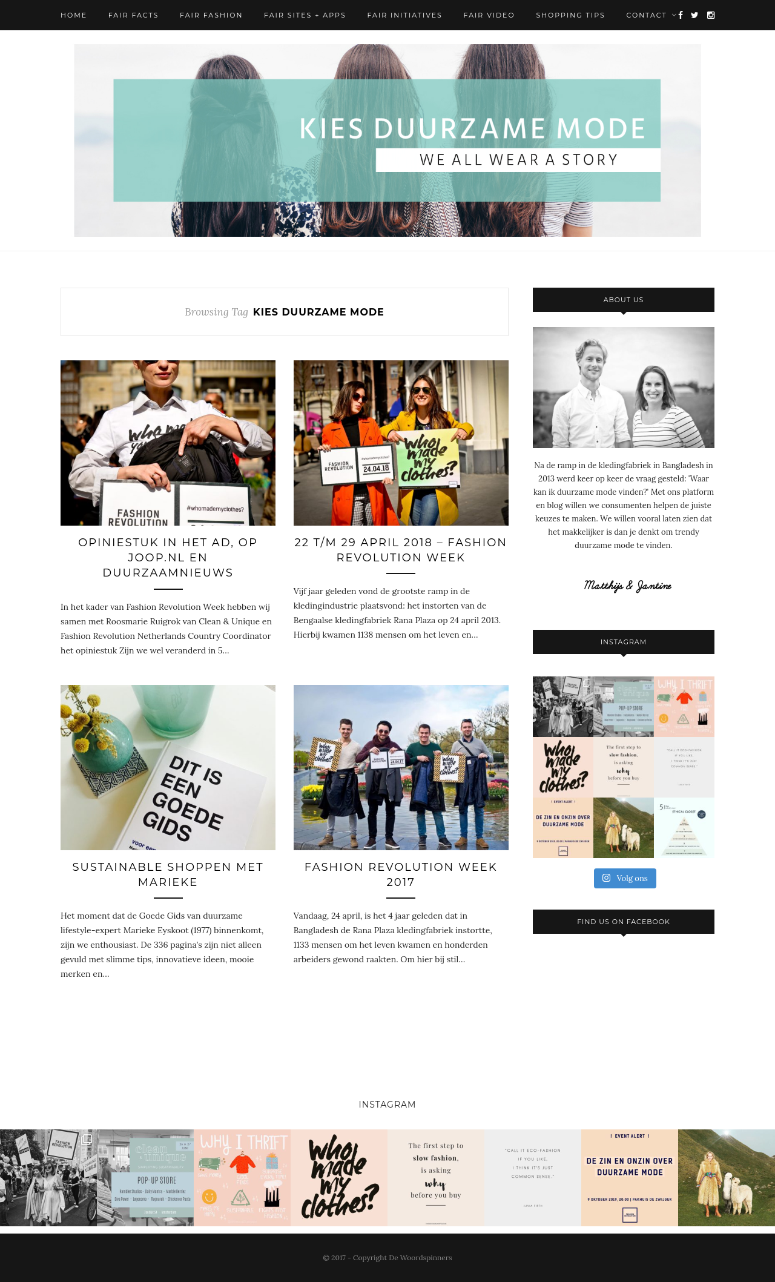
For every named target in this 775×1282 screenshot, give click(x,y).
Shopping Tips (570, 15)
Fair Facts (133, 15)
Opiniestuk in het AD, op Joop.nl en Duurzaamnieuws (168, 558)
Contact (647, 15)
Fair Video (489, 15)
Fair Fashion (211, 15)
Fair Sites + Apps (305, 15)
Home (74, 15)
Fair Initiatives (404, 15)
